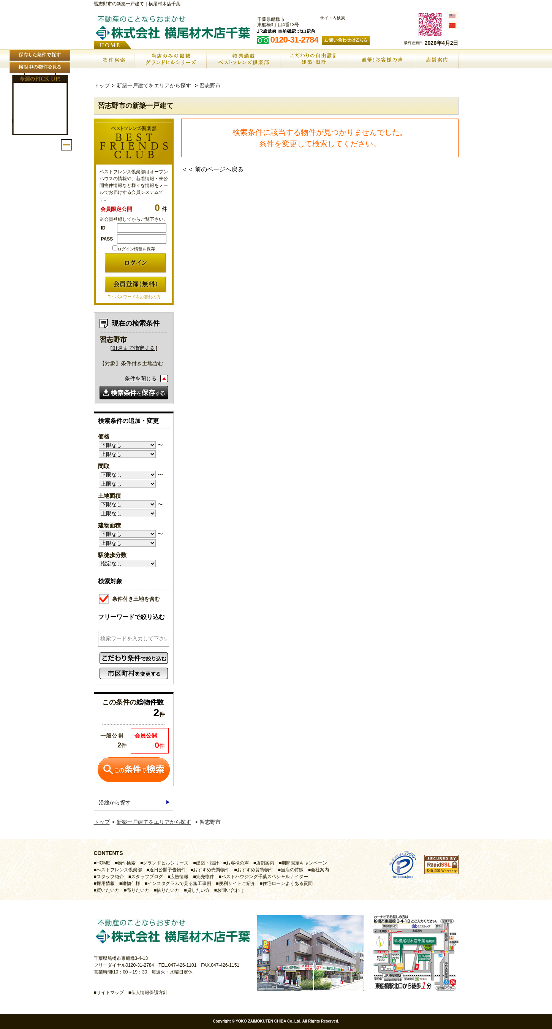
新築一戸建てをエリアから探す (154, 85)
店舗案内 (265, 863)
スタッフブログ (147, 876)
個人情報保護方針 (149, 992)
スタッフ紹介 (110, 876)
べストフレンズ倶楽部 (119, 869)
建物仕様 (131, 883)
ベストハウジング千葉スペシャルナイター (264, 876)
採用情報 (105, 883)
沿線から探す (115, 802)
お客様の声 (237, 863)
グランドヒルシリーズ (165, 863)
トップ (102, 85)
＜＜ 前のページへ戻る (212, 169)
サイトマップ (110, 992)
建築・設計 (207, 863)
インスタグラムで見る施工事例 (179, 883)
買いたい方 (107, 890)
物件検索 (126, 863)
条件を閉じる (141, 378)
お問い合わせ (230, 890)
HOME (103, 863)
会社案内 (320, 869)
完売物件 (205, 876)
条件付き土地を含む (129, 598)
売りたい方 (138, 890)
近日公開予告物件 (167, 869)
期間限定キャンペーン (304, 863)
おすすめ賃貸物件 (255, 869)
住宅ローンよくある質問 (288, 883)
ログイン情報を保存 (133, 249)
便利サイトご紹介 (237, 883)
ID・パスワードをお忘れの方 (133, 296)
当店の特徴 (292, 869)
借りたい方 (168, 890)
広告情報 (179, 876)
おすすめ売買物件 (211, 869)
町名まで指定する (133, 348)
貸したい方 (198, 890)
